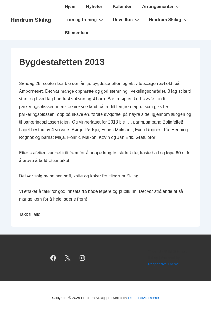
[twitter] (68, 258)
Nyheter (94, 6)
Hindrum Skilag (31, 20)
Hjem (70, 6)
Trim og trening (85, 19)
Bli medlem (76, 33)
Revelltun (127, 19)
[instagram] (82, 258)
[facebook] (53, 258)
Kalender (122, 6)
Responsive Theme (163, 264)
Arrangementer (162, 6)
